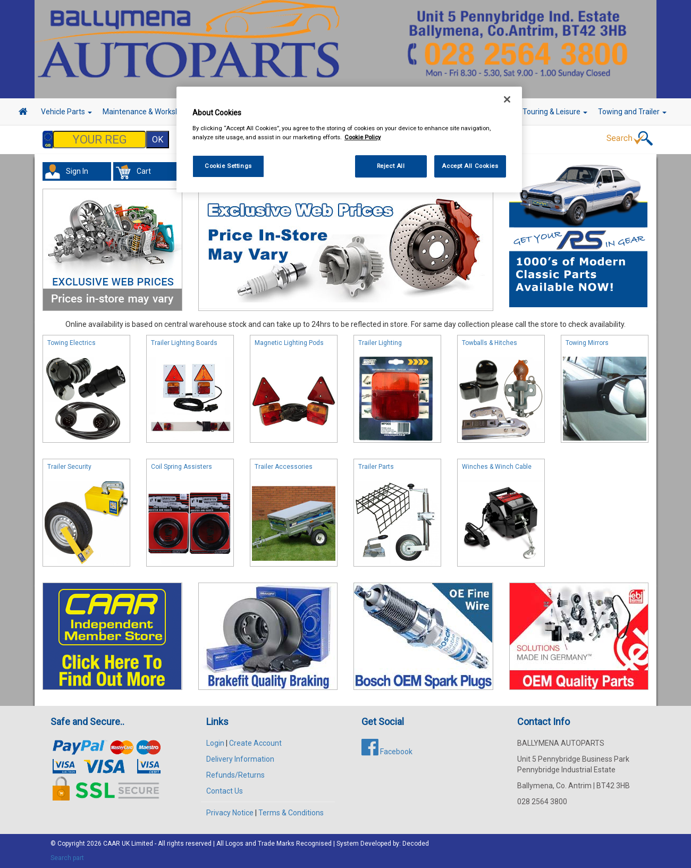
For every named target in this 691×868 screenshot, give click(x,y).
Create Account (255, 743)
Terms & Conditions (291, 812)
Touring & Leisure (555, 111)
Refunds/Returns (235, 775)
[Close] (507, 99)
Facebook (386, 751)
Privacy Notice (230, 812)
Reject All (391, 166)
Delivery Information (240, 759)
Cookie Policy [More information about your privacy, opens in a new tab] (362, 137)
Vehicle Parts (66, 111)
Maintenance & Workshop (149, 111)
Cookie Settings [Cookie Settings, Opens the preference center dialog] (228, 166)
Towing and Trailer (632, 111)
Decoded (415, 843)
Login (215, 743)
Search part (67, 858)
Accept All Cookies (470, 166)
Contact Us (224, 791)
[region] (349, 139)
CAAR (111, 843)
